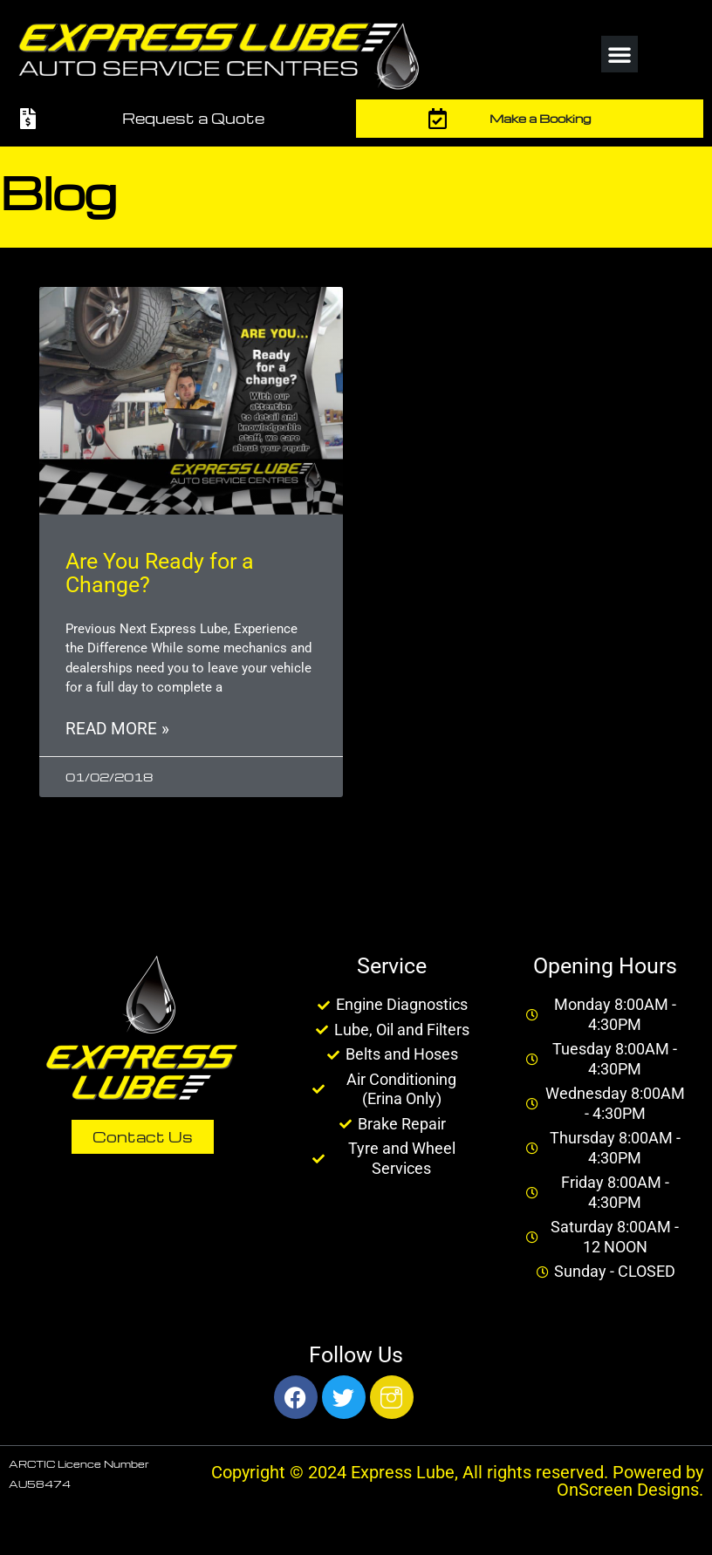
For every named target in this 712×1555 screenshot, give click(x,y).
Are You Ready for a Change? (159, 573)
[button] (619, 54)
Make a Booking (540, 118)
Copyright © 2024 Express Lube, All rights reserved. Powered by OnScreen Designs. (457, 1481)
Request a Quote (193, 118)
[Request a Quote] (27, 118)
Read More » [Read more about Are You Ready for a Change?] (117, 729)
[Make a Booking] (438, 118)
